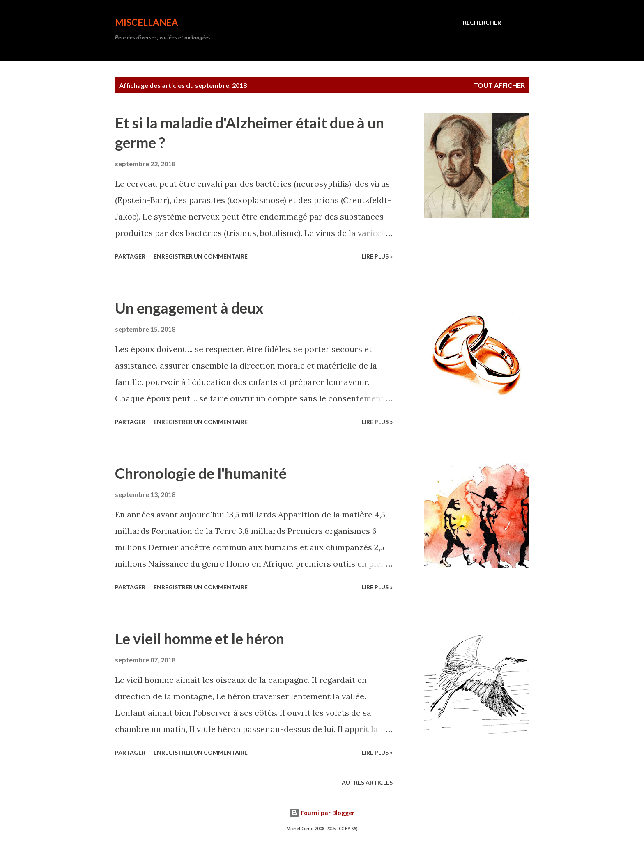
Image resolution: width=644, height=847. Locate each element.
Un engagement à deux (189, 308)
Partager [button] (130, 256)
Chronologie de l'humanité (201, 473)
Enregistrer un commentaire (201, 256)
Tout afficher (499, 85)
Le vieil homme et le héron (199, 639)
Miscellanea (146, 22)
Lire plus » (377, 256)
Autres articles (367, 782)
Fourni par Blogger (322, 813)
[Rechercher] (482, 22)
